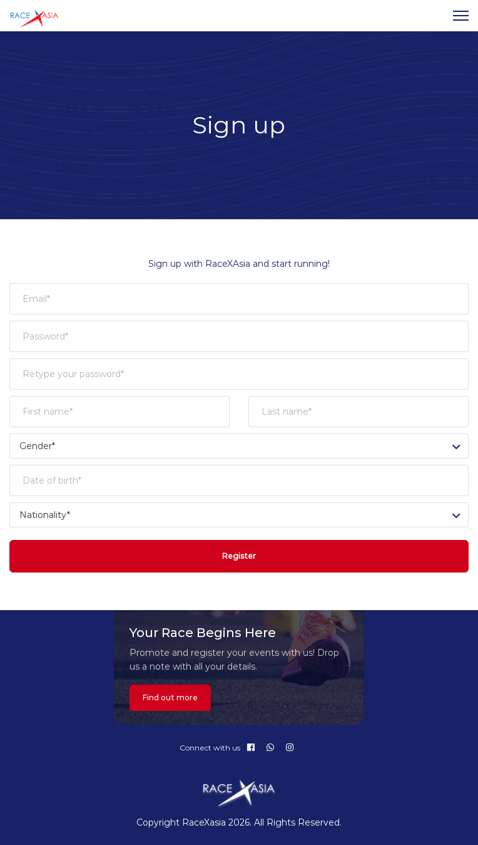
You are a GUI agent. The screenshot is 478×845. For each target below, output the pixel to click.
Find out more (170, 697)
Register (239, 556)
